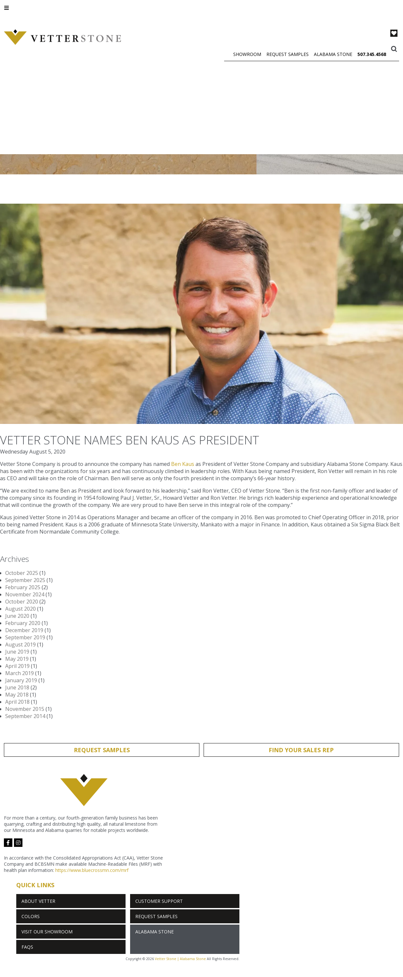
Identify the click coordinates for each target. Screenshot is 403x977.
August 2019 (20, 644)
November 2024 (24, 594)
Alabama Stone (333, 54)
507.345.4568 (371, 54)
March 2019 (19, 673)
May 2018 (17, 694)
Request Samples (287, 54)
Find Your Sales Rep (301, 750)
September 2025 (25, 580)
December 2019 (24, 630)
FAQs (27, 947)
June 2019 (17, 651)
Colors (30, 916)
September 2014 (25, 716)
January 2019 (21, 680)
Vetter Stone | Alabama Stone (180, 959)
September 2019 (25, 637)
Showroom (247, 54)
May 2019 (17, 658)
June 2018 (17, 687)
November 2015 (24, 708)
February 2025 (22, 587)
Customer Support (159, 901)
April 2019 (17, 666)
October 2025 (21, 573)
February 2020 (22, 623)
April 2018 (17, 701)
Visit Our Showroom (47, 932)
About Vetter (38, 901)
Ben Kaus (182, 464)
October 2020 (21, 601)
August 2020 (20, 608)
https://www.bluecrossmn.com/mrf (91, 870)
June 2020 (17, 615)
